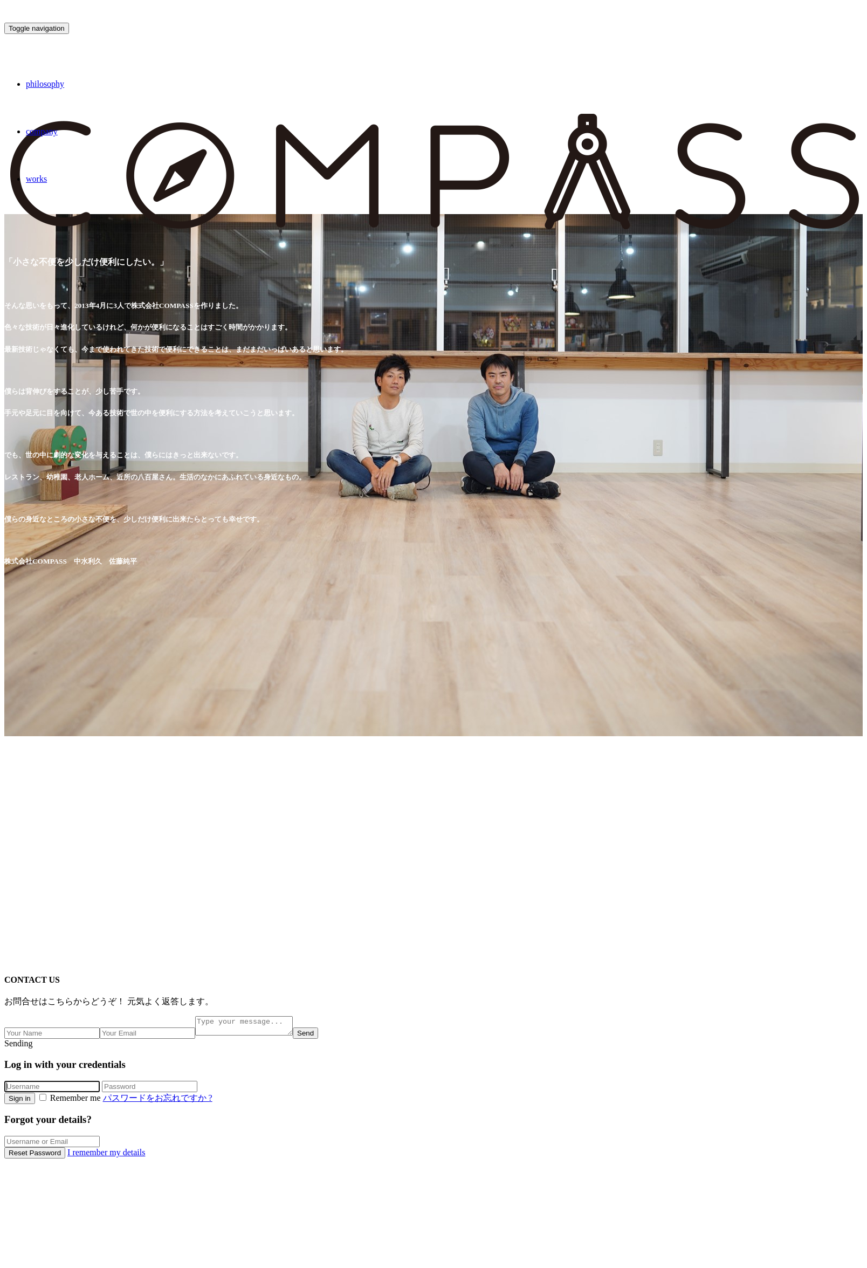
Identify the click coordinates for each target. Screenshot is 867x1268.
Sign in (20, 1102)
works (36, 178)
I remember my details (106, 1155)
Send (316, 1036)
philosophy (45, 83)
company (42, 131)
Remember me (71, 1101)
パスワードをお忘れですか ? (157, 1101)
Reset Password (35, 1156)
